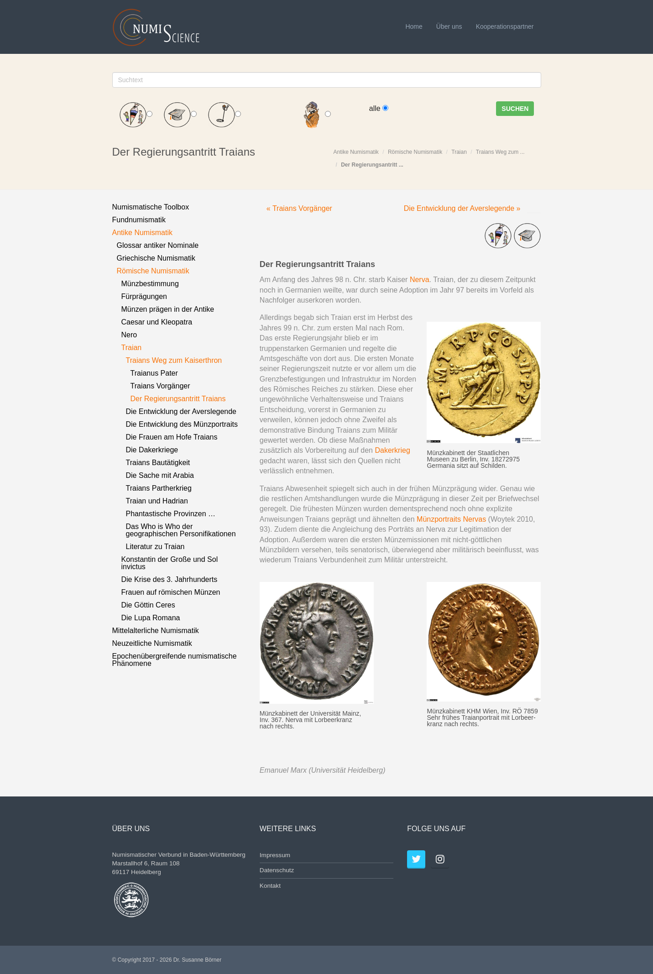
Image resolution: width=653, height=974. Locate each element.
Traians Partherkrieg (159, 488)
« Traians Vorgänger (299, 208)
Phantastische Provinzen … (171, 514)
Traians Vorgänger (160, 386)
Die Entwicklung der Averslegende (181, 411)
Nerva (419, 279)
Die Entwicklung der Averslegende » (462, 208)
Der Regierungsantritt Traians (178, 399)
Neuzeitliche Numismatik (152, 643)
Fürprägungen (144, 296)
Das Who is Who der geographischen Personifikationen (181, 530)
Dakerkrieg (392, 450)
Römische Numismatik (415, 152)
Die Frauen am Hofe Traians (172, 437)
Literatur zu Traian (155, 546)
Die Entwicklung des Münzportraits (182, 424)
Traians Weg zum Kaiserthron (174, 360)
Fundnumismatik (139, 220)
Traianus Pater (154, 373)
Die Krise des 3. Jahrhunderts (169, 579)
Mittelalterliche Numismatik (155, 630)
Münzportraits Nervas (451, 519)
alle (378, 108)
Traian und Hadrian (157, 501)
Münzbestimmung (150, 284)
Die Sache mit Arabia (160, 475)
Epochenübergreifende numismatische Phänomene (174, 659)
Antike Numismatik (356, 152)
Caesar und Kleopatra (157, 322)
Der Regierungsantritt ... (372, 165)
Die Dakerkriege (152, 450)
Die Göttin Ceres (148, 605)
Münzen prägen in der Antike (167, 309)
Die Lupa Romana (150, 618)
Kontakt (270, 885)
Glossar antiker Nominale (158, 245)
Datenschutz (277, 870)
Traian (459, 152)
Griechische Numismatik (156, 258)
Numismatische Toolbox (150, 207)
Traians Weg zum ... (500, 152)
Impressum (275, 855)
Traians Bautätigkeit (158, 462)
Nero (129, 335)
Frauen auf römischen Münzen (170, 592)
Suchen (515, 108)
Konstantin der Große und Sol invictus (169, 563)
